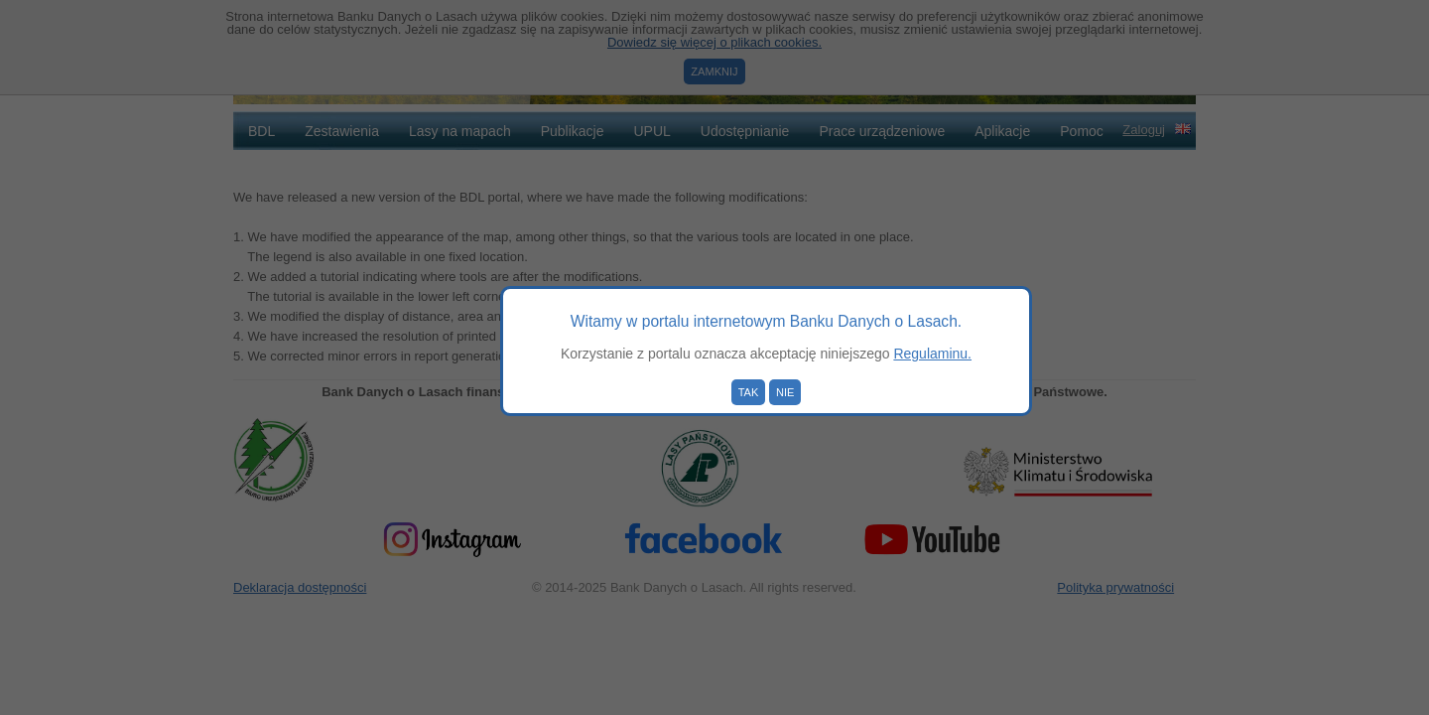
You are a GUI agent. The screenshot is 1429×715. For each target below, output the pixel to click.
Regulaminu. (932, 353)
